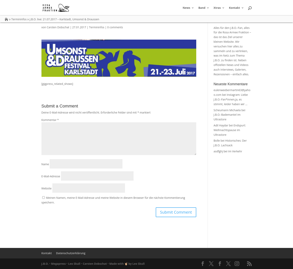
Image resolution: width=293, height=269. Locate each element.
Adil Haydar (221, 125)
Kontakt (234, 8)
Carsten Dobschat (58, 27)
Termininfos (96, 27)
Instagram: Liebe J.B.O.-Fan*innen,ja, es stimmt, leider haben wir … (231, 99)
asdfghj (218, 151)
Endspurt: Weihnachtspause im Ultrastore (230, 130)
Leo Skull (74, 263)
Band (201, 8)
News (186, 8)
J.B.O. (45, 263)
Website (46, 188)
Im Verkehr (235, 151)
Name (45, 164)
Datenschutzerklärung (70, 253)
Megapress (58, 263)
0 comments (115, 27)
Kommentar (50, 120)
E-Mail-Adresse (50, 176)
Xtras (217, 8)
